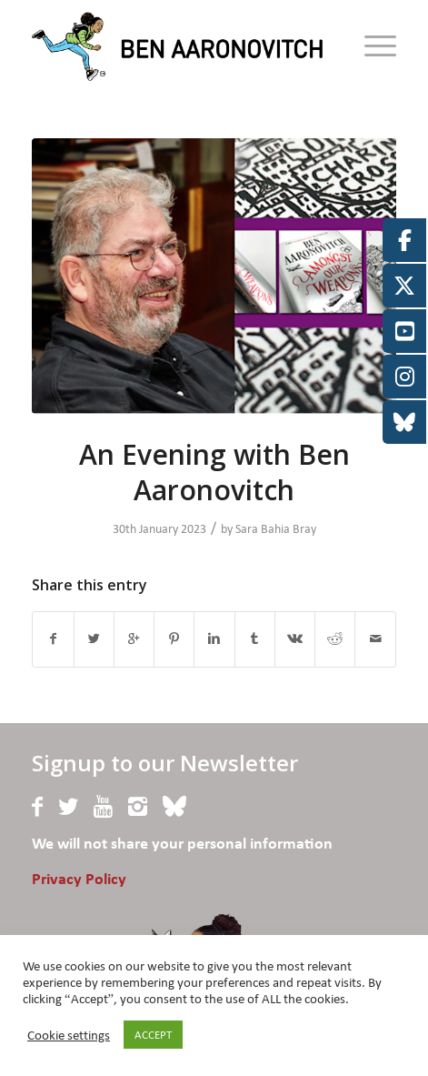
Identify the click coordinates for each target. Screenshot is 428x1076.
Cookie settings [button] (68, 1035)
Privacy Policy (79, 880)
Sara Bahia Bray (275, 529)
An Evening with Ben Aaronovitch (214, 472)
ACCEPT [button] (153, 1034)
